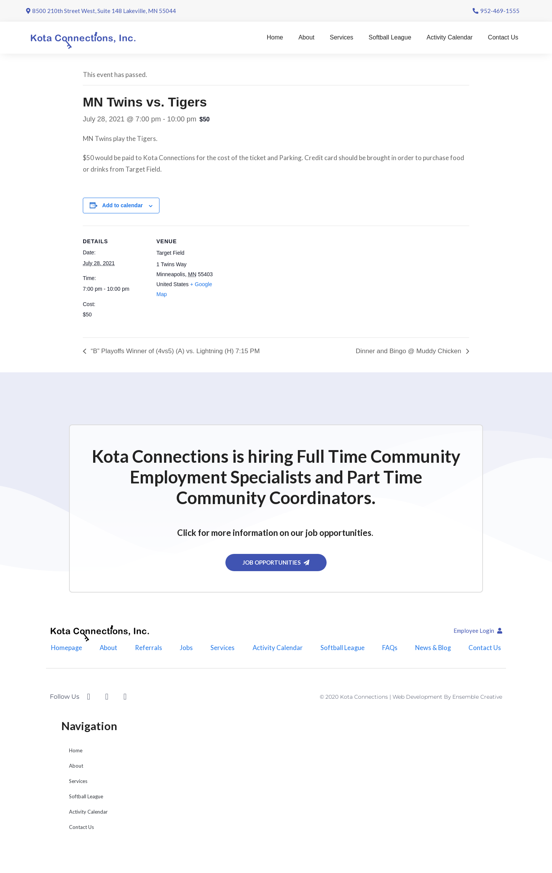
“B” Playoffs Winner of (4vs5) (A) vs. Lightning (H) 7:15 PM (174, 351)
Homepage (64, 649)
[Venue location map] (270, 278)
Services (341, 37)
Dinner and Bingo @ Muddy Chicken (409, 351)
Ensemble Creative (477, 700)
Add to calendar (122, 205)
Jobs (185, 649)
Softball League (390, 37)
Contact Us (503, 37)
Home (275, 37)
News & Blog (434, 649)
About (306, 37)
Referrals (147, 649)
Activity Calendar (450, 37)
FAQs (390, 649)
